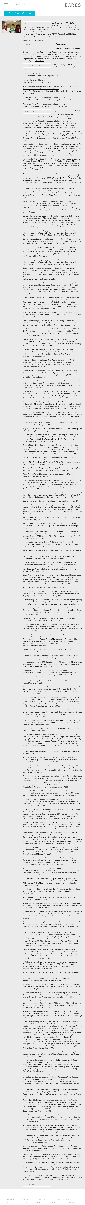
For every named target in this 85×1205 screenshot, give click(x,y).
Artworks (26, 1200)
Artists (10, 1200)
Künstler (20, 4)
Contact (56, 1202)
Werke (31, 1184)
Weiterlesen (39, 61)
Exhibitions (44, 1200)
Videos (10, 1202)
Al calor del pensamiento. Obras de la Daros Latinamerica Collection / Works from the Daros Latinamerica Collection (50, 88)
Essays (24, 1202)
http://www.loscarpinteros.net (34, 40)
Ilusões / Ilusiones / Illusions (34, 80)
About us (39, 1202)
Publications (64, 1200)
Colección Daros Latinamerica (34, 73)
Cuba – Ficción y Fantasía (62, 65)
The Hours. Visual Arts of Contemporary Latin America (44, 97)
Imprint (72, 1202)
